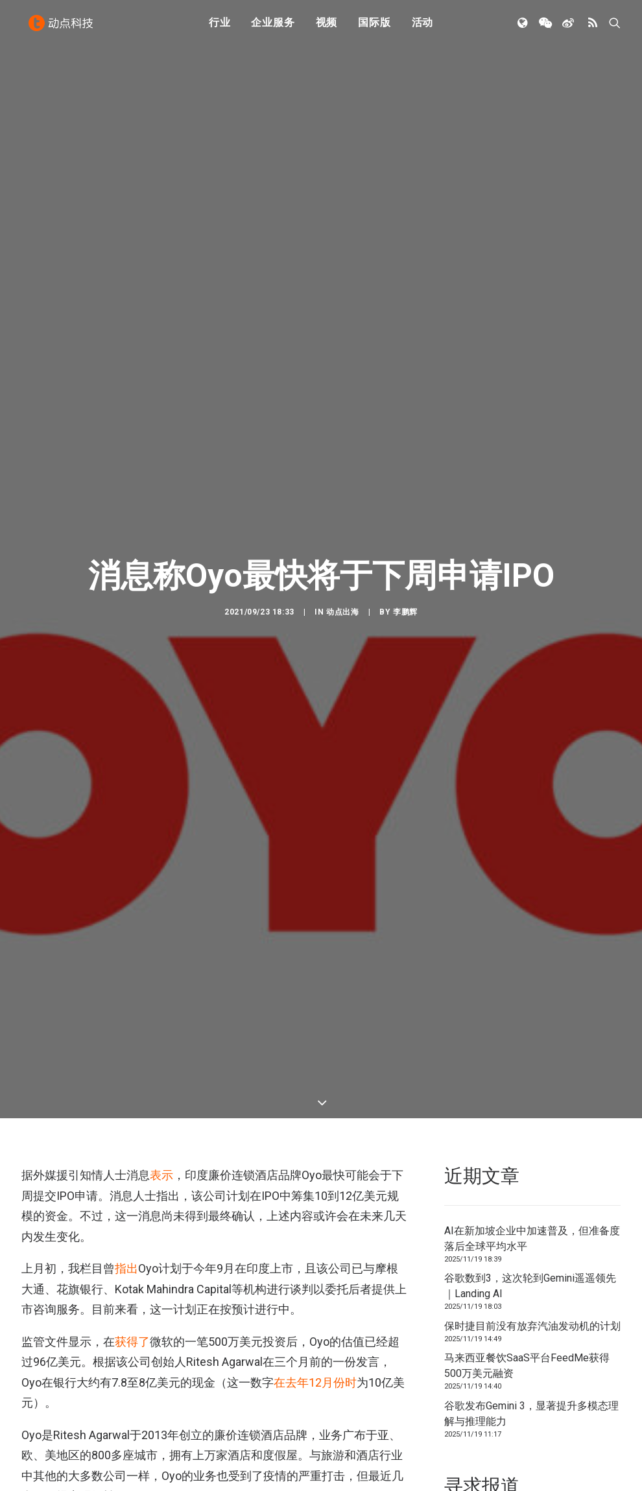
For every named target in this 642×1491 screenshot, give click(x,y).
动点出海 (342, 530)
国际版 (374, 27)
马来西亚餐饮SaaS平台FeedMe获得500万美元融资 (527, 1203)
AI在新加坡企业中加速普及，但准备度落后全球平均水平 (532, 1075)
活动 (423, 27)
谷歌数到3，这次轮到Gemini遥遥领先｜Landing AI (530, 1123)
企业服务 (272, 27)
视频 (327, 27)
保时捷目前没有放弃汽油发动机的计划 (532, 1162)
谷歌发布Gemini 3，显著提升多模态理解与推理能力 (531, 1250)
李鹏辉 (405, 530)
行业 (220, 27)
